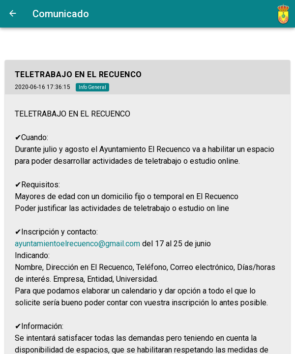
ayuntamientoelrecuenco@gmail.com (77, 243)
